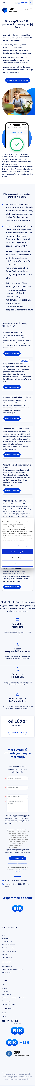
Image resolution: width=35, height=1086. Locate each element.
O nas (3, 935)
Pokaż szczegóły (23, 546)
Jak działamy (5, 938)
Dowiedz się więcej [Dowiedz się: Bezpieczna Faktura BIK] (12, 387)
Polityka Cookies (6, 973)
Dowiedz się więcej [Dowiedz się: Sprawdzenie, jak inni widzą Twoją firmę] (12, 490)
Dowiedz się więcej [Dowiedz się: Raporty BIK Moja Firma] (12, 353)
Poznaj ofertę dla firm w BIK (17, 80)
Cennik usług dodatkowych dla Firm (12, 969)
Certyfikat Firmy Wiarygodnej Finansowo (14, 997)
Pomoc (4, 1016)
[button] (16, 3)
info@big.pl (21, 880)
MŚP (3, 985)
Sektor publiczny (6, 994)
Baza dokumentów (7, 966)
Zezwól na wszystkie (17, 552)
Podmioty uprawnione (8, 1004)
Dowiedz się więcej (17, 732)
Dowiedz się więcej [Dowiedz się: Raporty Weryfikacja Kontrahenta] (12, 418)
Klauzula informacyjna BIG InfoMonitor (17, 863)
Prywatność (23, 869)
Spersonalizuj (17, 558)
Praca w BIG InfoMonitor (9, 951)
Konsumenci (5, 991)
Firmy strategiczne (7, 1001)
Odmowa (17, 564)
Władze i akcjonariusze (8, 948)
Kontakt (24, 2)
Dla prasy (4, 954)
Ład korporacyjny (7, 941)
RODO (4, 976)
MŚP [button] (3, 3)
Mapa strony (5, 932)
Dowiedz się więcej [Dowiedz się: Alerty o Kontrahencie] (12, 587)
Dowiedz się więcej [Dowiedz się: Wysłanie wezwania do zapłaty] (12, 454)
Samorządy (5, 988)
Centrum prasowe (7, 957)
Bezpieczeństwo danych (8, 944)
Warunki (17, 871)
